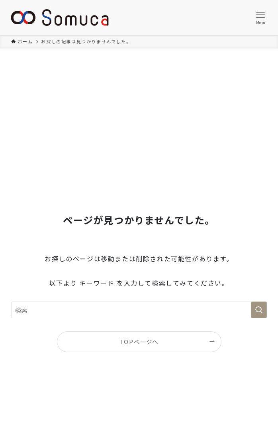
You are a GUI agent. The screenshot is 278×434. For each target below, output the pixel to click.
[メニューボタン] (260, 17)
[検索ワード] (139, 310)
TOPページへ (139, 341)
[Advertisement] (139, 108)
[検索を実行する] (259, 310)
